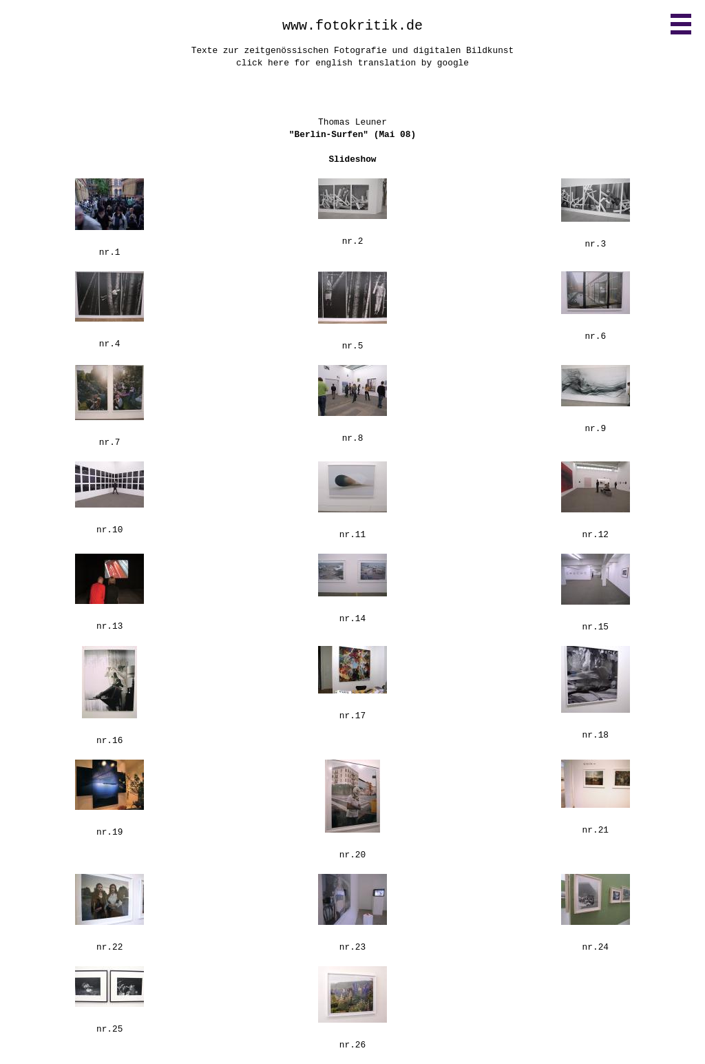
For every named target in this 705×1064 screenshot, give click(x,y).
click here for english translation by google (352, 63)
